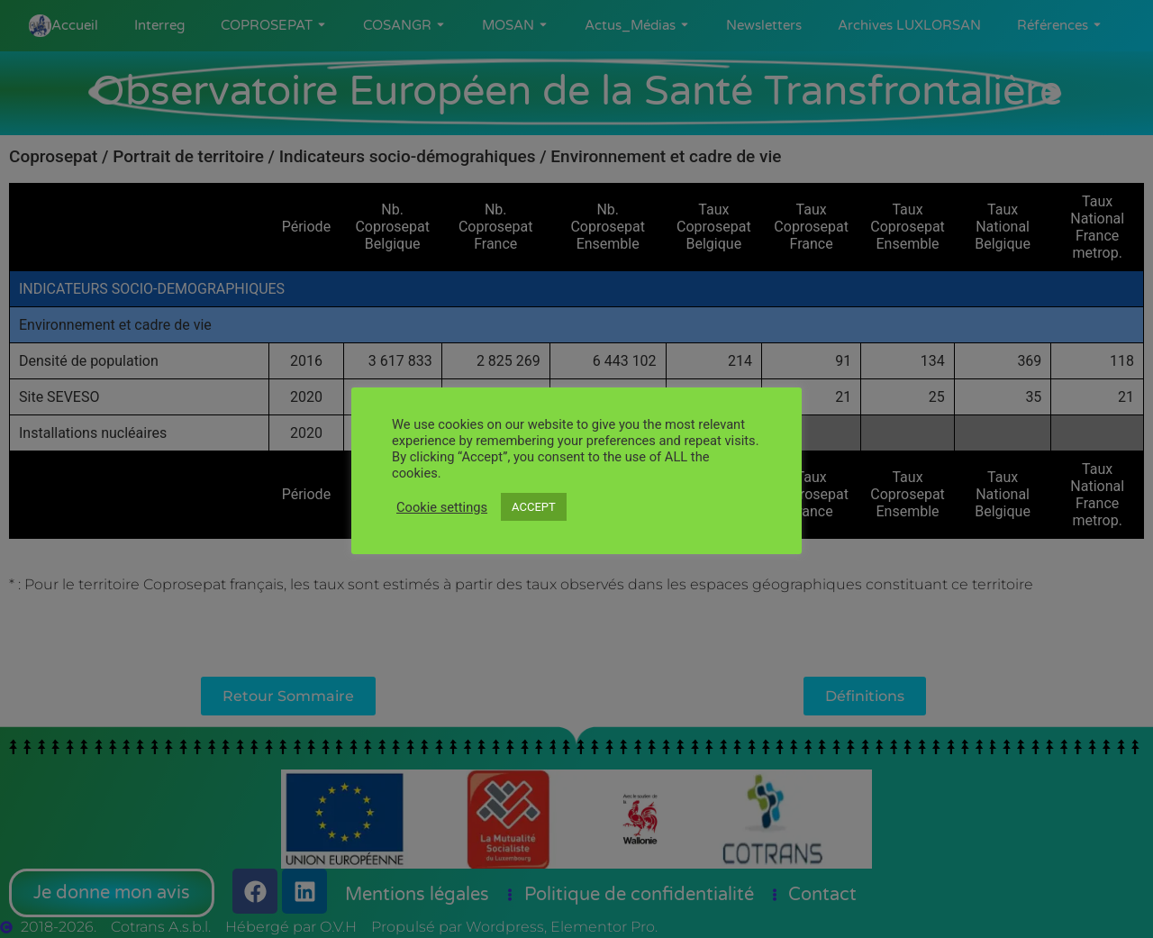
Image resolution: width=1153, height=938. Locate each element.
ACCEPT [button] (534, 507)
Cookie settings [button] (441, 507)
